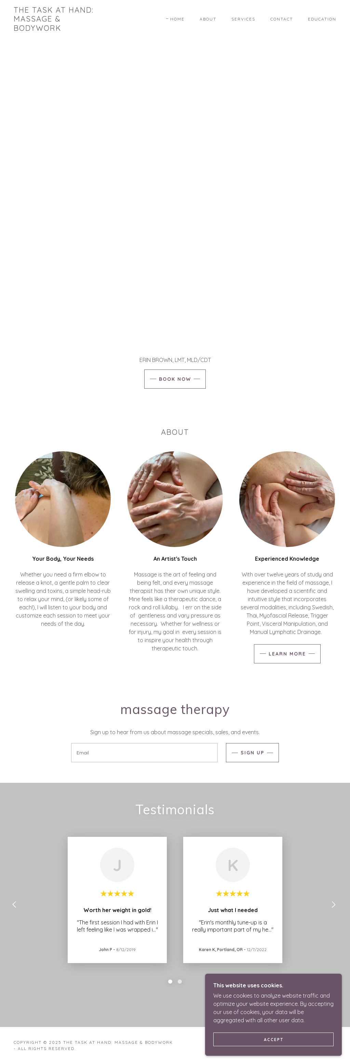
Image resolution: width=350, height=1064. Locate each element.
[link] (56, 28)
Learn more (287, 654)
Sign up (252, 753)
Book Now (175, 379)
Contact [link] (281, 19)
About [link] (208, 19)
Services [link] (243, 19)
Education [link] (322, 19)
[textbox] (144, 752)
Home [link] (177, 19)
